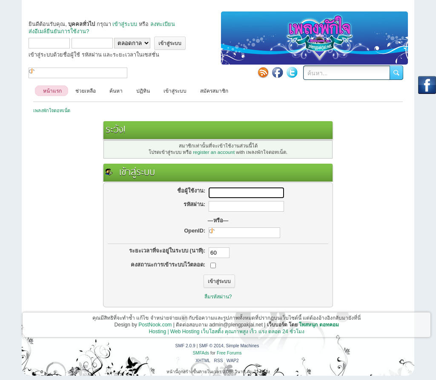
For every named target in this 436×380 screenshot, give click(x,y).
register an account (214, 152)
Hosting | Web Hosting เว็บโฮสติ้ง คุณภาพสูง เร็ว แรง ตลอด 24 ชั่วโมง (226, 332)
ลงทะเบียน (162, 24)
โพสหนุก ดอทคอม (318, 325)
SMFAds (201, 353)
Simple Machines (242, 345)
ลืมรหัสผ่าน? (218, 297)
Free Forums (229, 353)
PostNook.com (155, 325)
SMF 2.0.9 (185, 345)
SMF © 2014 (211, 345)
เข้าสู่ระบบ (124, 24)
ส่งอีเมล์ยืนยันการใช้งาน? (59, 31)
